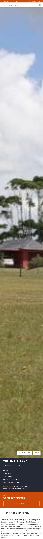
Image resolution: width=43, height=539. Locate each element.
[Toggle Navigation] (40, 4)
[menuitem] (11, 1)
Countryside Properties (20, 487)
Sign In (40, 1)
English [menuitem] (6, 1)
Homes (23, 489)
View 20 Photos (24, 453)
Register (32, 1)
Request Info (19, 504)
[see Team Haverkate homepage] (9, 4)
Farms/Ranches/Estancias (12, 489)
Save (37, 453)
